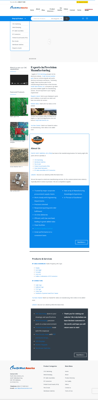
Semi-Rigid (38, 270)
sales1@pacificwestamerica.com (23, 388)
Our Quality (59, 9)
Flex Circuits (37, 164)
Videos (66, 9)
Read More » (81, 242)
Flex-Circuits (15, 41)
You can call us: (17, 2)
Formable (38, 272)
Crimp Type (39, 291)
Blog (43, 10)
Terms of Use (68, 391)
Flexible (38, 268)
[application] (19, 80)
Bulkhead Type (40, 287)
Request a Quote (17, 48)
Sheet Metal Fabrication (40, 168)
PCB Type (38, 289)
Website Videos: (35, 104)
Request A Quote (82, 2)
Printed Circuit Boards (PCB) (20, 37)
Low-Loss (38, 274)
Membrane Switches (17, 44)
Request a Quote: (36, 96)
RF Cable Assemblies (18, 31)
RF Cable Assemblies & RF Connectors (44, 170)
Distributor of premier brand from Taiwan (47, 293)
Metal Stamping (16, 27)
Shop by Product (17, 18)
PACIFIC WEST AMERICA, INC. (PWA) (41, 153)
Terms (79, 10)
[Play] (12, 83)
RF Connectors (16, 34)
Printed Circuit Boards (44, 327)
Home (32, 10)
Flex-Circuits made (42, 334)
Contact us (68, 387)
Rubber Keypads (41, 345)
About (38, 9)
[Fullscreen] (26, 83)
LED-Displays (40, 341)
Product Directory (51, 10)
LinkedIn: (33, 175)
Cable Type (39, 285)
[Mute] (24, 83)
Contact (72, 10)
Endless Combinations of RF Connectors (46, 276)
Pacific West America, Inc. (38, 86)
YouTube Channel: (36, 125)
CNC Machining (16, 24)
